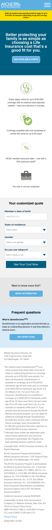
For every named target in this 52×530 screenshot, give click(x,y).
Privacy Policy (10, 517)
